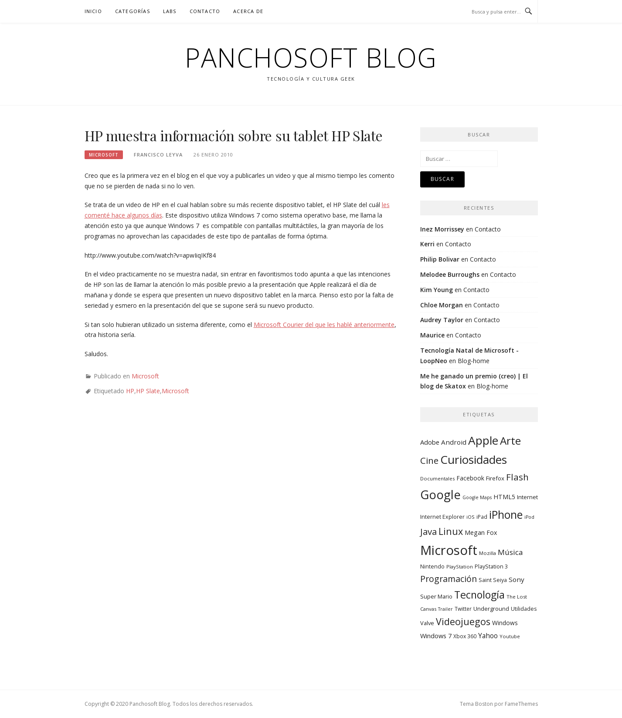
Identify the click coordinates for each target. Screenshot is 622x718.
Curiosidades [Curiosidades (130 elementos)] (473, 459)
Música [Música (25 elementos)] (510, 552)
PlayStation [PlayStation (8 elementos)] (459, 566)
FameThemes (521, 704)
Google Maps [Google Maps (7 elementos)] (477, 497)
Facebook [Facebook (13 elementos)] (470, 478)
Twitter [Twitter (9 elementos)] (463, 608)
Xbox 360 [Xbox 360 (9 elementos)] (464, 636)
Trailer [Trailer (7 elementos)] (445, 609)
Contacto (205, 11)
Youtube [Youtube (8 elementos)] (510, 636)
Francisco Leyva (158, 154)
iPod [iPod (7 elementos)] (529, 517)
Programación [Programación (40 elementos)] (448, 579)
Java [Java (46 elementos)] (428, 531)
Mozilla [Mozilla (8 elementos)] (487, 553)
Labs (170, 11)
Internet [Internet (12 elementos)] (527, 497)
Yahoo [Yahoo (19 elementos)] (488, 635)
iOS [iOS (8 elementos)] (470, 517)
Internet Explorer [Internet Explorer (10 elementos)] (442, 517)
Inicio (93, 11)
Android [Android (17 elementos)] (453, 442)
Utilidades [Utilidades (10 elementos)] (524, 609)
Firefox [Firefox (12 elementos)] (495, 478)
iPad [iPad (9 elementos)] (481, 516)
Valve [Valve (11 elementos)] (427, 623)
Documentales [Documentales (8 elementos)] (437, 478)
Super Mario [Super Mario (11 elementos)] (436, 596)
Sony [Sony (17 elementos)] (516, 579)
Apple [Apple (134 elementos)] (483, 440)
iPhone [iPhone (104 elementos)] (506, 514)
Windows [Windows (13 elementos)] (505, 623)
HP (130, 391)
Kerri (427, 244)
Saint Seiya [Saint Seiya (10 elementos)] (493, 580)
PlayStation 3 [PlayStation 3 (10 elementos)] (491, 566)
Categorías (132, 11)
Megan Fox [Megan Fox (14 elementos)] (481, 532)
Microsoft (104, 155)
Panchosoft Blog (311, 57)
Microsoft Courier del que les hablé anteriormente (324, 324)
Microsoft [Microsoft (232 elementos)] (448, 550)
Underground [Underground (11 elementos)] (491, 609)
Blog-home (473, 361)
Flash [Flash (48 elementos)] (517, 477)
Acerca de (248, 11)
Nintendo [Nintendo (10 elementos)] (432, 566)
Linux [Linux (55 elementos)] (450, 531)
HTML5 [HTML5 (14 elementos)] (504, 497)
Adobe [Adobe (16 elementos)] (429, 442)
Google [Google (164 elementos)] (440, 495)
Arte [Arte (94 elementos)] (510, 440)
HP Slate (148, 391)
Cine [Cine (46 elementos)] (429, 460)
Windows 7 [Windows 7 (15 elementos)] (436, 636)
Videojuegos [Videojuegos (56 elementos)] (463, 621)
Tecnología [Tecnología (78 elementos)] (479, 595)
